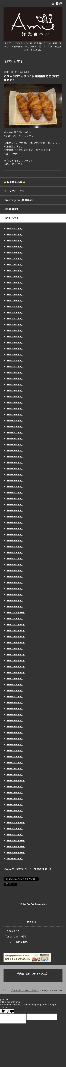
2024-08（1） (15, 240)
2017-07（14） (16, 642)
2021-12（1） (15, 360)
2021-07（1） (15, 378)
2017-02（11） (16, 672)
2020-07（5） (15, 450)
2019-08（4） (15, 504)
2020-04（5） (15, 468)
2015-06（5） (15, 786)
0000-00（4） (15, 858)
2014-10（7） (15, 834)
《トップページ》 (14, 191)
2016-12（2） (15, 684)
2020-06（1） (15, 456)
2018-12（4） (15, 546)
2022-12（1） (15, 306)
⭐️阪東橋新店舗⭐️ (15, 182)
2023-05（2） (15, 288)
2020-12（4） (15, 420)
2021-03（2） (15, 402)
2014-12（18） (16, 822)
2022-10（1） (15, 318)
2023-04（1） (15, 294)
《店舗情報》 (11, 209)
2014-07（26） (16, 852)
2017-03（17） (16, 666)
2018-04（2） (15, 594)
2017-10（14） (16, 624)
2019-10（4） (15, 492)
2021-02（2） (15, 408)
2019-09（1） (15, 498)
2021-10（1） (15, 366)
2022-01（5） (15, 354)
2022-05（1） (15, 336)
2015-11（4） (15, 756)
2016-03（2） (15, 732)
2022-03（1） (15, 348)
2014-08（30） (16, 846)
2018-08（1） (15, 570)
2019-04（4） (15, 522)
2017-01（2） (15, 678)
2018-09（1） (15, 564)
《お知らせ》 (11, 218)
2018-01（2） (15, 606)
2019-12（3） (15, 486)
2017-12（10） (16, 612)
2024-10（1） (15, 228)
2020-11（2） (15, 426)
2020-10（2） (15, 432)
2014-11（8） (15, 828)
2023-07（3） (15, 276)
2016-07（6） (15, 708)
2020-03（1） (15, 474)
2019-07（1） (15, 510)
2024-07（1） (15, 246)
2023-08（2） (15, 270)
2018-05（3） (15, 588)
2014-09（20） (16, 840)
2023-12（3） (15, 258)
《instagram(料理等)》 (19, 200)
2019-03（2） (15, 528)
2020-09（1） (15, 438)
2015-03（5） (15, 804)
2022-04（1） (15, 342)
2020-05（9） (15, 462)
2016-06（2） (15, 714)
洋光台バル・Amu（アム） (25, 990)
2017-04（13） (16, 660)
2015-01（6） (15, 816)
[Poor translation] (9, 1011)
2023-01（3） (15, 300)
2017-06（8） (15, 648)
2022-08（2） (15, 330)
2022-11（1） (15, 312)
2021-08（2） (15, 372)
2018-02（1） (15, 600)
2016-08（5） (15, 702)
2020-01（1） (15, 480)
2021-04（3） (15, 396)
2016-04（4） (15, 726)
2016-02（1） (15, 738)
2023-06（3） (15, 282)
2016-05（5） (15, 720)
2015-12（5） (15, 750)
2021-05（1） (15, 390)
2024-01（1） (15, 252)
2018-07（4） (15, 576)
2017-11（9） (15, 618)
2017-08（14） (16, 636)
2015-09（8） (15, 768)
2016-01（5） (15, 744)
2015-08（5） (15, 774)
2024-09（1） (15, 234)
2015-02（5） (15, 810)
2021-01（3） (15, 414)
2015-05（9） (15, 792)
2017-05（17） (16, 654)
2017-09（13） (16, 630)
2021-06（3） (15, 384)
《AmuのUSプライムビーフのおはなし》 (28, 869)
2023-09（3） (15, 264)
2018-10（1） (15, 558)
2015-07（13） (16, 780)
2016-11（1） (15, 690)
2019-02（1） (15, 534)
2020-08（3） (15, 444)
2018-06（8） (15, 582)
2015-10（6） (15, 762)
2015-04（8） (15, 798)
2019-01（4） (15, 540)
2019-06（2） (15, 516)
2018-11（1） (15, 552)
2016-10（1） (15, 696)
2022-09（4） (15, 324)
